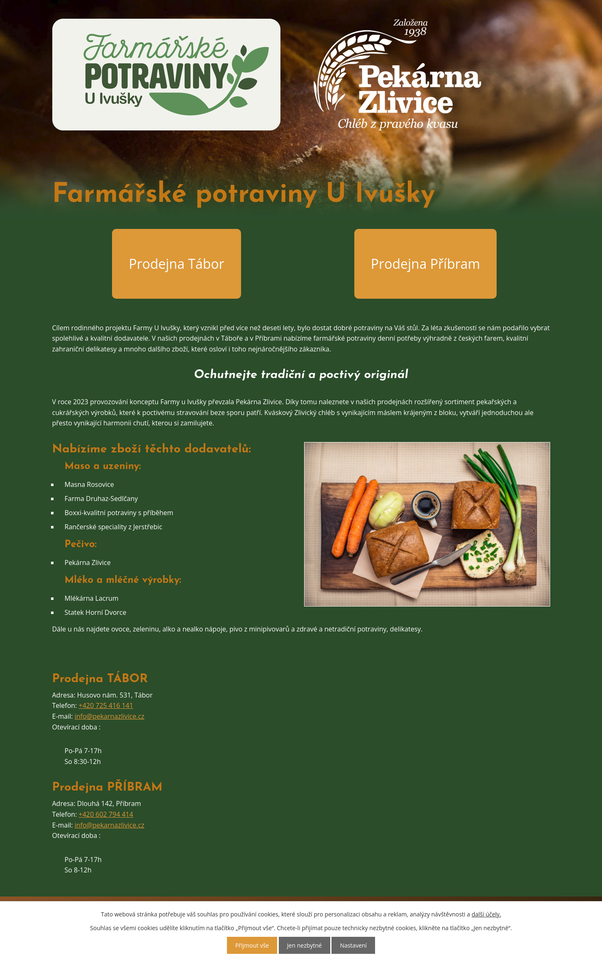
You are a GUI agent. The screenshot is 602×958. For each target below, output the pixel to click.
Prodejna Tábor (176, 264)
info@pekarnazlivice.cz (109, 716)
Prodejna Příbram (425, 264)
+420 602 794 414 (106, 814)
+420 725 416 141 (106, 705)
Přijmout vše (252, 945)
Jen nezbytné (304, 945)
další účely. (486, 914)
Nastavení (353, 945)
